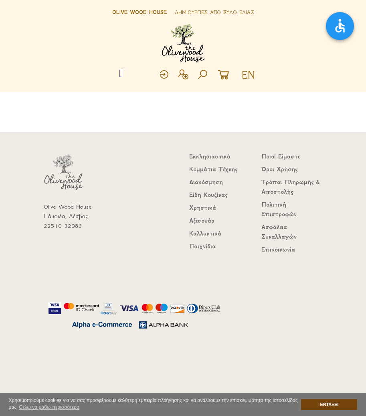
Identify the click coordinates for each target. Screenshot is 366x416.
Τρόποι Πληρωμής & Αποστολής (290, 187)
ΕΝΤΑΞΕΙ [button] (329, 404)
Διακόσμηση (206, 182)
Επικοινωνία (278, 249)
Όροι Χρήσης (279, 169)
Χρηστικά (202, 207)
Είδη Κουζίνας (208, 195)
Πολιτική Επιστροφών (279, 209)
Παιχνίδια (202, 246)
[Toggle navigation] (121, 74)
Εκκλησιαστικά (210, 156)
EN (248, 75)
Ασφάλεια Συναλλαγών (279, 231)
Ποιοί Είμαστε (280, 156)
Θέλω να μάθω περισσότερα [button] (49, 407)
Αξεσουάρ (201, 220)
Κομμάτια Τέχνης (213, 169)
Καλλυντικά (205, 233)
